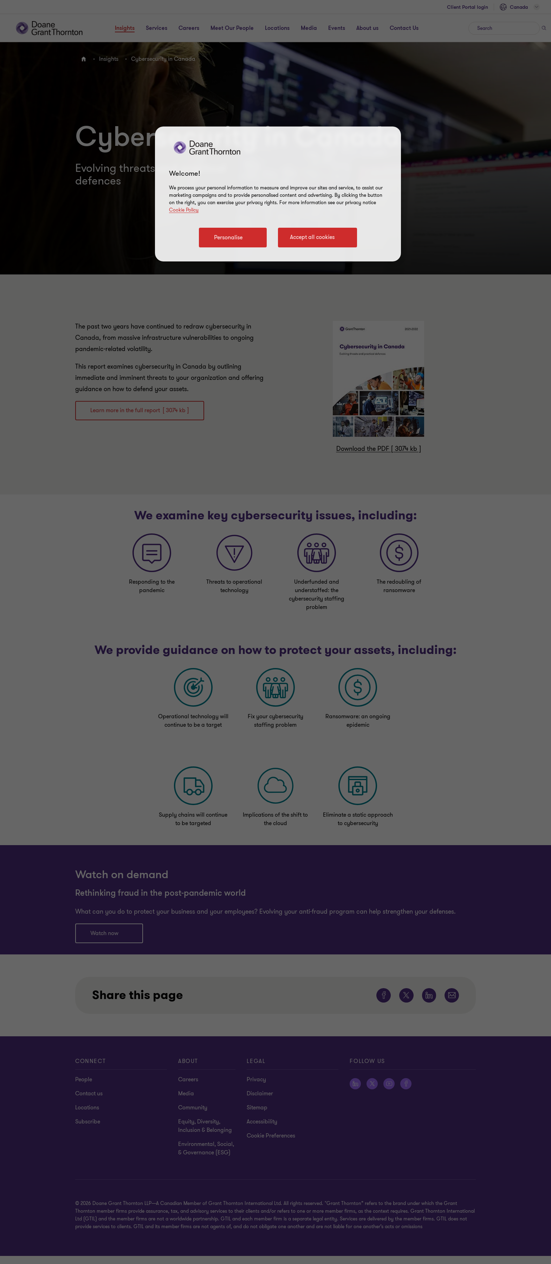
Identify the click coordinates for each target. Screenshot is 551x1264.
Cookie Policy (184, 210)
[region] (278, 194)
